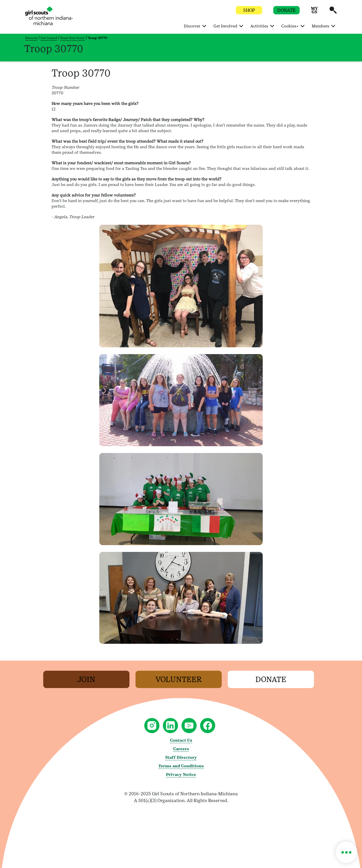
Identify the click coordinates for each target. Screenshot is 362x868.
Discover (31, 38)
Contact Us (181, 740)
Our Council (48, 38)
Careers (181, 748)
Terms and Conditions (181, 766)
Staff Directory (181, 757)
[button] (314, 12)
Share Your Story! (72, 38)
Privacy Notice (181, 774)
